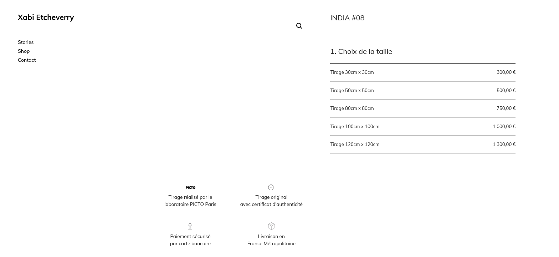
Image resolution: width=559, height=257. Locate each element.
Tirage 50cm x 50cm (423, 90)
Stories (26, 42)
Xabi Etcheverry (46, 17)
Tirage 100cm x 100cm (423, 126)
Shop (24, 51)
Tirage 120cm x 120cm (423, 144)
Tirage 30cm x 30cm (423, 72)
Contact (27, 60)
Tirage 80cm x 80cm (423, 108)
